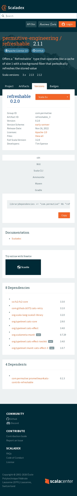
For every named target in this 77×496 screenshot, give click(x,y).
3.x (24, 75)
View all (39, 135)
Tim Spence (41, 143)
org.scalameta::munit (23, 334)
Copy (64, 215)
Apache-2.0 (41, 132)
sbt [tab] (38, 157)
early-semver (42, 124)
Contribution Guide (16, 436)
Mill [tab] (39, 164)
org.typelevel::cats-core (24, 321)
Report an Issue (14, 440)
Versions (39, 86)
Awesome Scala (48, 24)
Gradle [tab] (38, 190)
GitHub (38, 50)
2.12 (39, 75)
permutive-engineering (30, 37)
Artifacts (24, 86)
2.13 (31, 75)
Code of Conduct (15, 457)
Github (11, 418)
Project (9, 86)
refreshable (15, 43)
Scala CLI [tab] (38, 170)
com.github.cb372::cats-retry (27, 308)
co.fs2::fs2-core (20, 301)
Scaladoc (16, 238)
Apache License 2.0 (16, 50)
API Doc (31, 24)
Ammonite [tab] (38, 177)
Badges (54, 86)
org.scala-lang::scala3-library (27, 314)
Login (67, 24)
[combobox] (52, 97)
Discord (12, 423)
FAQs (9, 453)
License (10, 462)
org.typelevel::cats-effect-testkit (29, 341)
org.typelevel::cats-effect (25, 328)
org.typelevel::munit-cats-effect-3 (30, 347)
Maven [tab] (38, 183)
